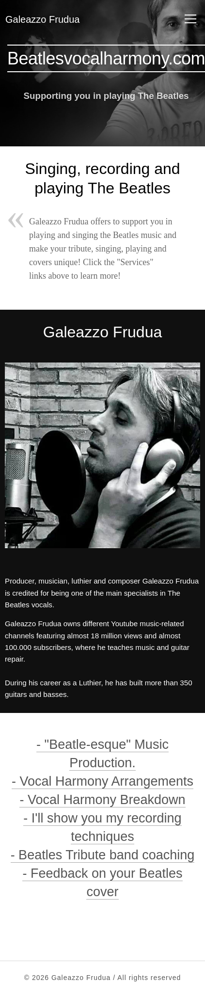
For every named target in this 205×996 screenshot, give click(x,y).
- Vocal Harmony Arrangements (102, 781)
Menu (188, 18)
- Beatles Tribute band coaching (103, 855)
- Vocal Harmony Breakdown (102, 799)
